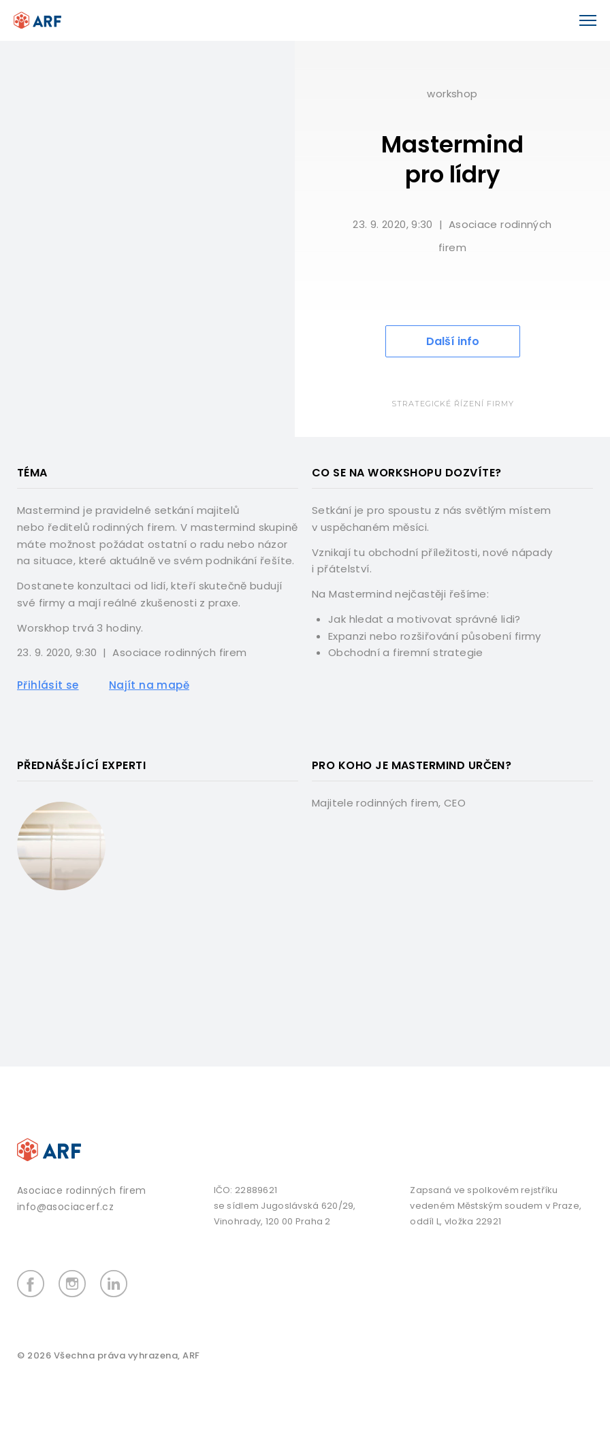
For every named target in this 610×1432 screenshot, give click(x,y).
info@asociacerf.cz (65, 1207)
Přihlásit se (48, 685)
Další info (452, 341)
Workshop (452, 93)
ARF (191, 1355)
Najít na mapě (149, 685)
